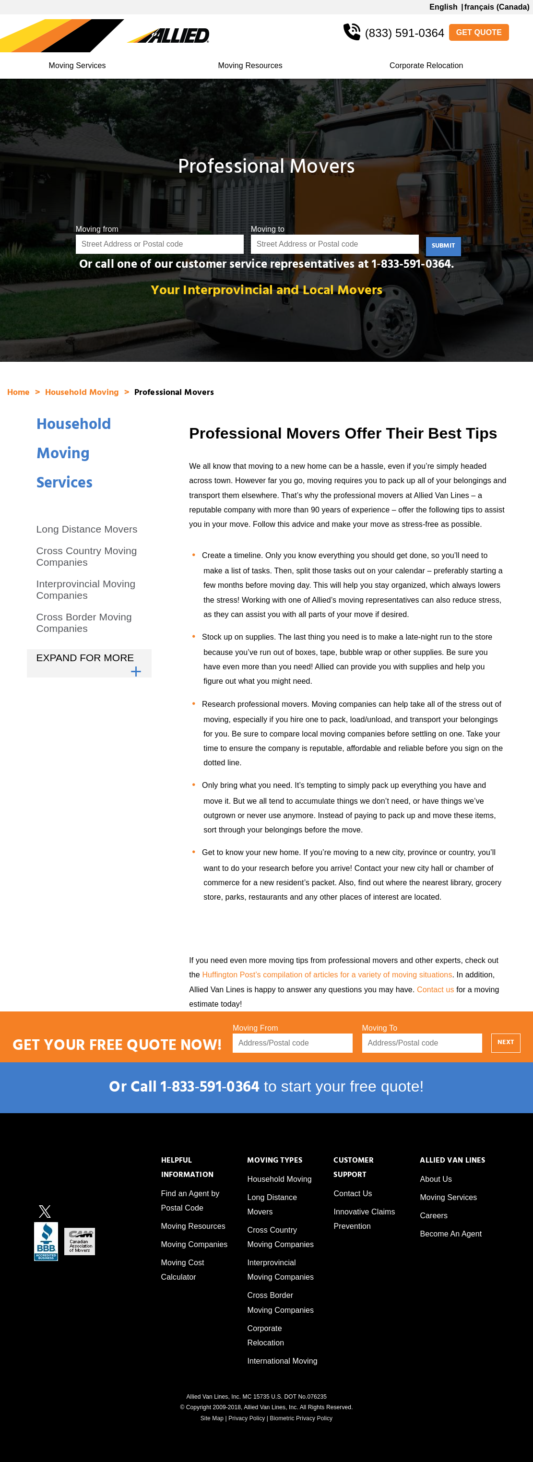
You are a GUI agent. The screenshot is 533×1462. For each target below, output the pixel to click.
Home (20, 393)
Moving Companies (194, 1244)
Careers (434, 1216)
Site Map (212, 1418)
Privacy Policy (246, 1418)
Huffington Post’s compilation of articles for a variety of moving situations (327, 975)
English (443, 7)
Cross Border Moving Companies (84, 622)
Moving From (255, 1028)
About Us (436, 1179)
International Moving (282, 1361)
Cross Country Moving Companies (86, 556)
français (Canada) (497, 7)
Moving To (380, 1028)
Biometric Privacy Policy (301, 1418)
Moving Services (77, 65)
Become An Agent (451, 1234)
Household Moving (83, 393)
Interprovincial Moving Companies (86, 589)
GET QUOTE (479, 32)
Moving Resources (250, 65)
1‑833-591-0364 (411, 265)
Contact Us (352, 1193)
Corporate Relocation (426, 65)
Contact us (435, 990)
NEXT (505, 1042)
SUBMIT (443, 246)
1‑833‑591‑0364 (210, 1089)
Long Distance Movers (87, 529)
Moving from (97, 229)
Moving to (267, 229)
